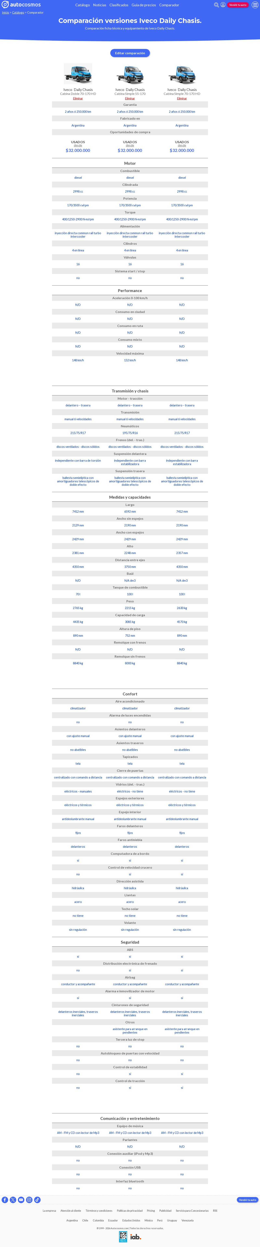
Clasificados (118, 5)
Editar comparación (130, 53)
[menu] (255, 4)
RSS (215, 1210)
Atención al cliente (71, 1210)
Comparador (169, 5)
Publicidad (165, 1210)
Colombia (98, 1220)
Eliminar (78, 98)
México (149, 1220)
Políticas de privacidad (130, 1210)
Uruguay (172, 1220)
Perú (159, 1220)
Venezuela (188, 1220)
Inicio (5, 12)
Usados (78, 146)
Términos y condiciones (99, 1210)
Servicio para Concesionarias (192, 1210)
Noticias (99, 5)
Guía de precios (144, 5)
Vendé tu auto (237, 4)
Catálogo (82, 5)
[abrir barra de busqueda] (216, 5)
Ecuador (113, 1220)
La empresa (49, 1210)
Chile (85, 1220)
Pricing (151, 1210)
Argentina (72, 1220)
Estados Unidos (131, 1220)
